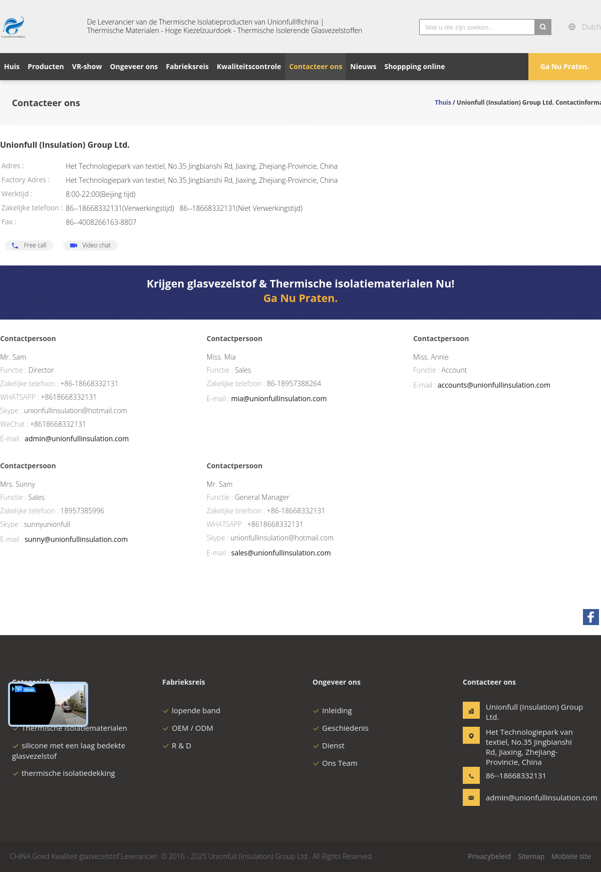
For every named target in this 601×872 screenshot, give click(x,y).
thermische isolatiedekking (63, 773)
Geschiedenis (341, 728)
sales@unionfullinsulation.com (281, 552)
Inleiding (332, 710)
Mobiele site (571, 856)
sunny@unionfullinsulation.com (76, 539)
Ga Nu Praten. (564, 66)
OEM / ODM (187, 728)
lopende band (191, 710)
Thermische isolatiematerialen (69, 728)
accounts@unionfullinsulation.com (494, 385)
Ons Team (335, 763)
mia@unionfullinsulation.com (279, 398)
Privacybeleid (489, 856)
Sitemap (531, 856)
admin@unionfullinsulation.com (77, 438)
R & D (176, 745)
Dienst (329, 745)
